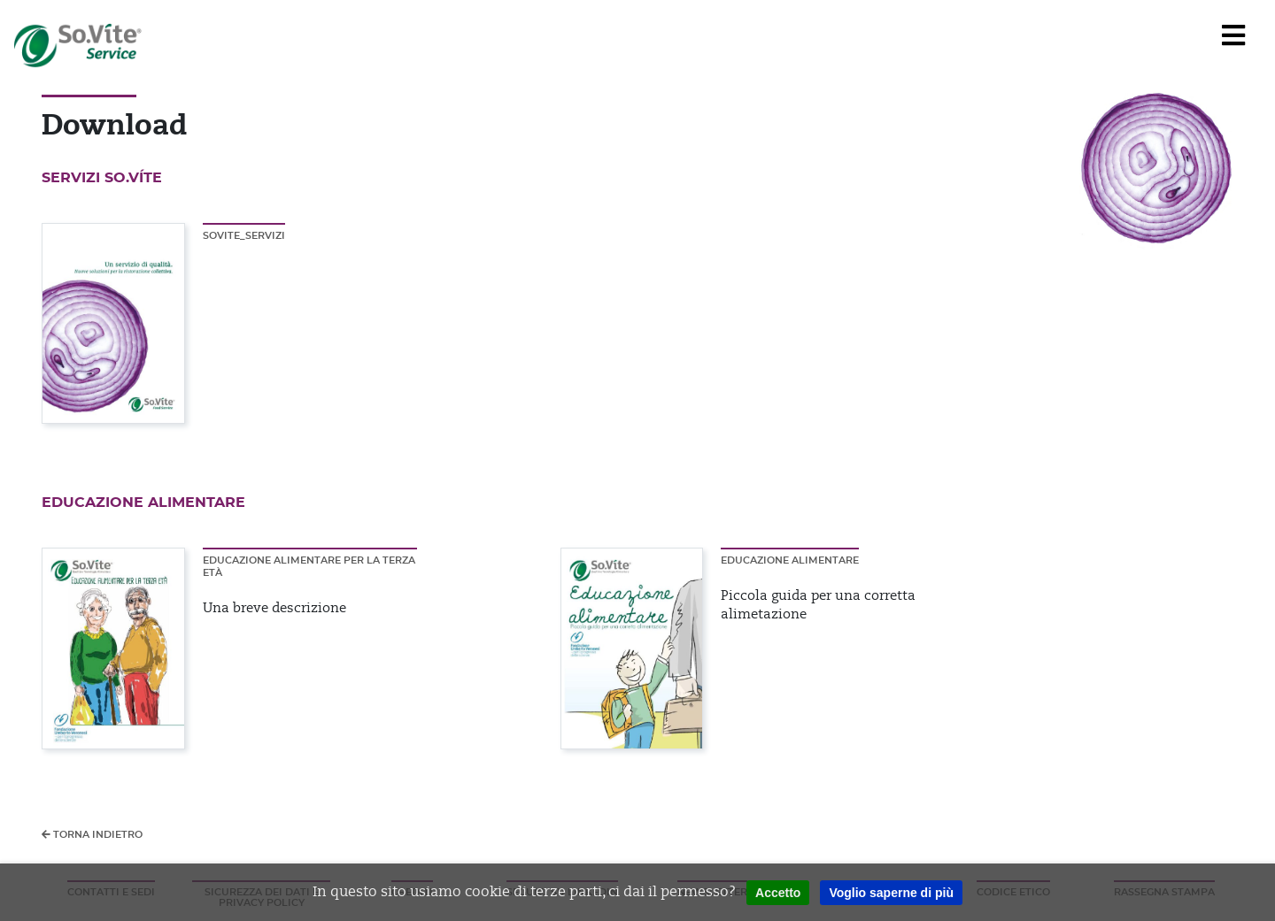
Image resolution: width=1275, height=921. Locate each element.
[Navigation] (1233, 36)
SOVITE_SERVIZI (244, 236)
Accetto (777, 893)
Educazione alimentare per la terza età (309, 567)
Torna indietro (92, 834)
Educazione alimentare (790, 560)
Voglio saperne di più (891, 893)
